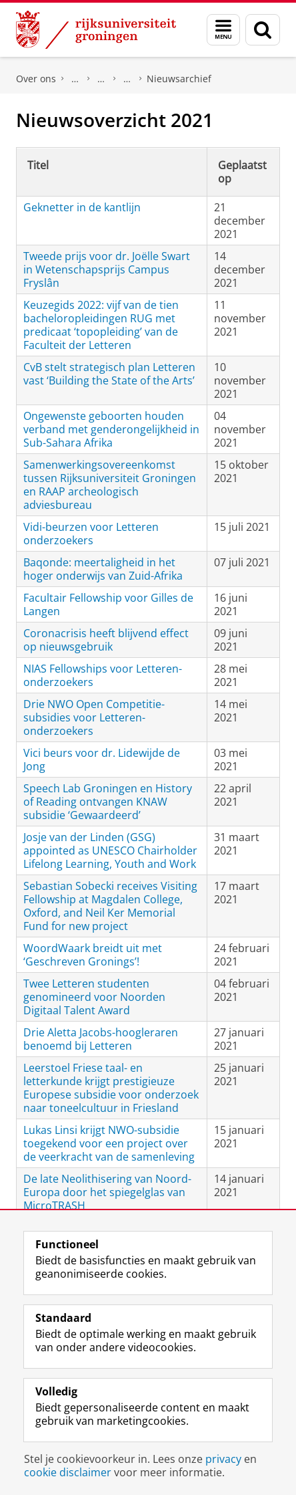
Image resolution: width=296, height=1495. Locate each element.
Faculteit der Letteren (75, 79)
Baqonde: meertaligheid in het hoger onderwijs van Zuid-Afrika (103, 569)
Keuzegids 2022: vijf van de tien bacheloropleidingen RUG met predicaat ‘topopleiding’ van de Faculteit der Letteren (101, 325)
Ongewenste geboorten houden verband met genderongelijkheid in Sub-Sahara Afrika (111, 429)
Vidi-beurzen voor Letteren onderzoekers (91, 534)
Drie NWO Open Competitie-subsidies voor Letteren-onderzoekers (94, 717)
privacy (223, 1459)
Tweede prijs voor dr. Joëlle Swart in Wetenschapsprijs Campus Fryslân (106, 269)
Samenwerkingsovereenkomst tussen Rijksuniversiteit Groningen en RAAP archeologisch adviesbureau (109, 484)
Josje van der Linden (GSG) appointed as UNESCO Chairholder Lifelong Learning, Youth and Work (110, 850)
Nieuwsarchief (179, 78)
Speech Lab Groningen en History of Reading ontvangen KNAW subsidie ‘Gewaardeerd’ (107, 801)
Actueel (127, 79)
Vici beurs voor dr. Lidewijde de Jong (101, 759)
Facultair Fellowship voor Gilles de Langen (108, 604)
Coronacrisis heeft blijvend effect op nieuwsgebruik (106, 640)
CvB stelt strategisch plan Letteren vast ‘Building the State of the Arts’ (109, 374)
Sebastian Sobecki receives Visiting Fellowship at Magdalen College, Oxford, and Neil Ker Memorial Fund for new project (110, 906)
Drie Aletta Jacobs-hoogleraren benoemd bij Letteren (100, 1039)
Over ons (36, 78)
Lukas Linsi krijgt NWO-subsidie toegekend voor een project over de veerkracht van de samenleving (109, 1143)
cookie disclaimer (67, 1472)
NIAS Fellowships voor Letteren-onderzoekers (102, 675)
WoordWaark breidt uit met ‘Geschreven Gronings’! (92, 955)
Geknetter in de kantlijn (82, 207)
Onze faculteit (101, 79)
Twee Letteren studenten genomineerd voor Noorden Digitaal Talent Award (94, 997)
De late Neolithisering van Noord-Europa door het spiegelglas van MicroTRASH (107, 1192)
